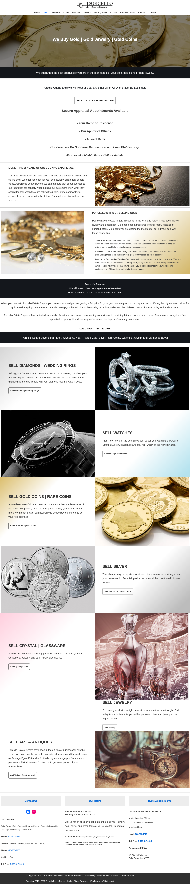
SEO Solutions (128, 876)
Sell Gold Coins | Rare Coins (23, 526)
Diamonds (55, 12)
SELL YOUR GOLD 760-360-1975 (95, 100)
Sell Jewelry (109, 728)
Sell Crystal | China (19, 667)
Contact (152, 12)
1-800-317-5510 (17, 865)
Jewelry (87, 12)
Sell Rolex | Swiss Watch (115, 454)
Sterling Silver (100, 12)
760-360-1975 (14, 837)
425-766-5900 (14, 851)
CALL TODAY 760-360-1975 (95, 329)
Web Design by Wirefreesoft (102, 882)
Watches (76, 12)
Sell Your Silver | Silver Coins (117, 592)
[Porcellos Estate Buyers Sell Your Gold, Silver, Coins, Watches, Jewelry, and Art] (95, 6)
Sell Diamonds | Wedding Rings (24, 391)
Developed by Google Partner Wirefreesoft (101, 876)
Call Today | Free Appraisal (22, 776)
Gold (45, 12)
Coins (66, 12)
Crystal (113, 12)
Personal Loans (127, 12)
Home (36, 12)
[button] (144, 12)
